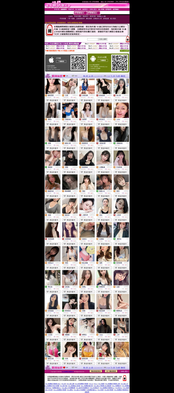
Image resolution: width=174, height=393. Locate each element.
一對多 (110, 143)
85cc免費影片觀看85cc (107, 388)
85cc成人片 (124, 384)
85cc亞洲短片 (94, 388)
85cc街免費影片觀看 (81, 384)
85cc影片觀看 (109, 390)
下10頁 (118, 76)
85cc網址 (70, 390)
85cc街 (64, 384)
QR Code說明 (124, 51)
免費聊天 (75, 191)
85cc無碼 (101, 384)
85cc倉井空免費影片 (82, 388)
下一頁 (112, 76)
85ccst (91, 384)
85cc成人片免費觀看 (68, 388)
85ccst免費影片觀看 (60, 390)
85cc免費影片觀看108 (68, 371)
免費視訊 (58, 95)
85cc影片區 (63, 386)
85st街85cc (119, 388)
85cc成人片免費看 (80, 390)
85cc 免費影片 (116, 386)
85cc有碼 (101, 390)
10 (109, 76)
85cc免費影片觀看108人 (53, 384)
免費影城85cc (56, 388)
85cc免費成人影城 (74, 386)
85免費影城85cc (92, 390)
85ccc (95, 384)
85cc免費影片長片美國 (52, 386)
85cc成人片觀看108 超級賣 (102, 386)
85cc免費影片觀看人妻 (112, 384)
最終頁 (123, 76)
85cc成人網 (70, 384)
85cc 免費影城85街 (87, 386)
